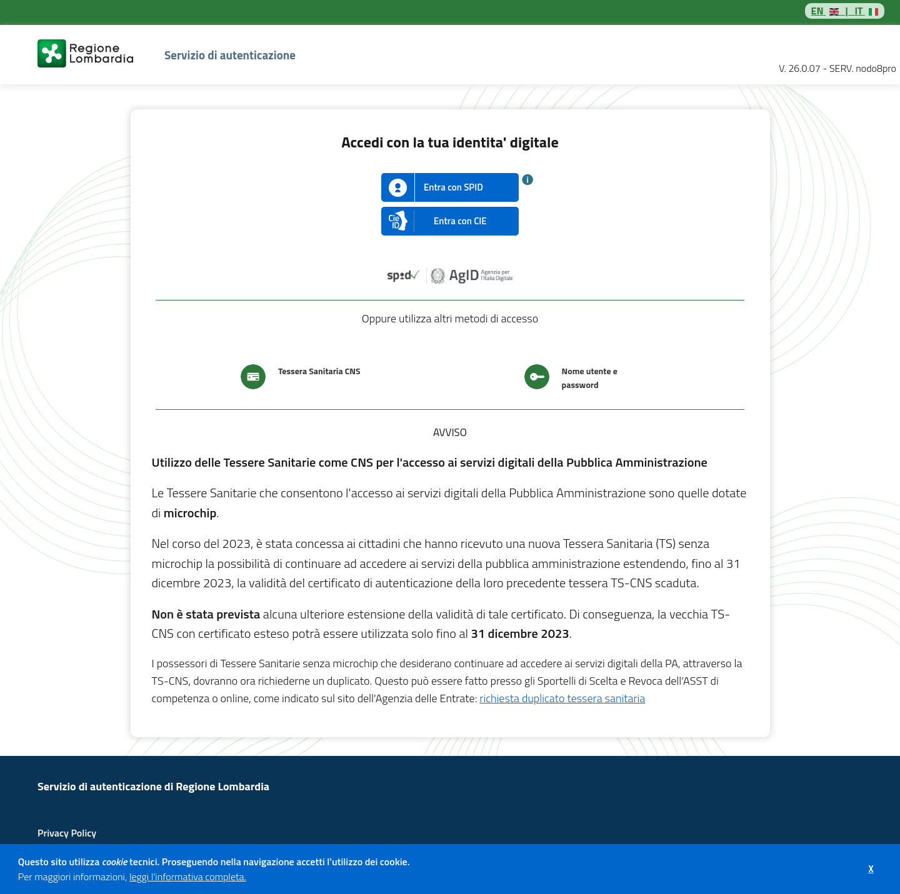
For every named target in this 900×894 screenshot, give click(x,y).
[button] (250, 878)
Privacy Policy (67, 832)
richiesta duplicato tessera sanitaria (562, 698)
